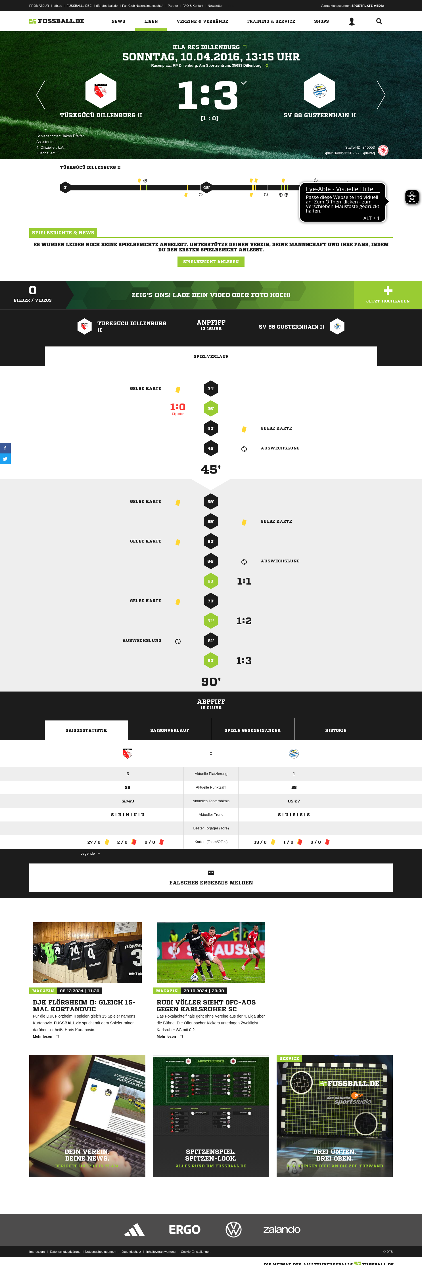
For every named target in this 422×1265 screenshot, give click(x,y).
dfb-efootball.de (107, 5)
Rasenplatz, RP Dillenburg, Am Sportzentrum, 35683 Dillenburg (211, 65)
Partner (173, 5)
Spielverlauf (211, 356)
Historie (335, 730)
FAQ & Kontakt (193, 5)
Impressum (37, 1251)
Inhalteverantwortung (161, 1251)
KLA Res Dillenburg (211, 47)
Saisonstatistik (86, 730)
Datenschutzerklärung (65, 1251)
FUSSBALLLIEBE (79, 5)
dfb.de (57, 5)
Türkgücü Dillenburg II (101, 115)
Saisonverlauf (169, 730)
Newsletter (215, 5)
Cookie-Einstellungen (195, 1251)
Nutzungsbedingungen (100, 1251)
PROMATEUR (39, 5)
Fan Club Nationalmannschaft (142, 5)
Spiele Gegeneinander (253, 730)
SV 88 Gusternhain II (320, 115)
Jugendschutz (131, 1251)
